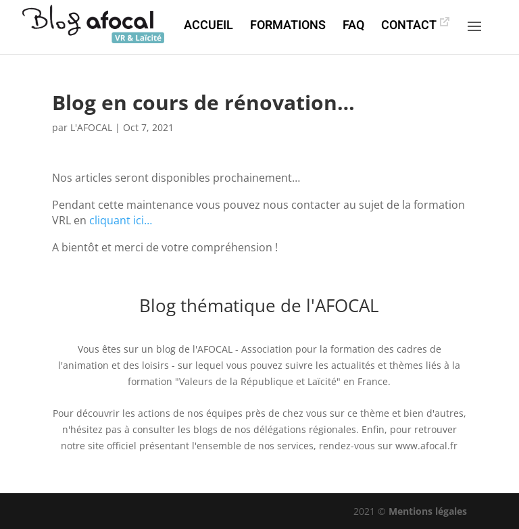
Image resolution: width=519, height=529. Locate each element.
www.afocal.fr (426, 445)
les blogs (198, 429)
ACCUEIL (208, 27)
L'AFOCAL (91, 127)
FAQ (353, 27)
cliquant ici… (120, 220)
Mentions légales (428, 511)
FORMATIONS (288, 27)
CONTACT (409, 27)
